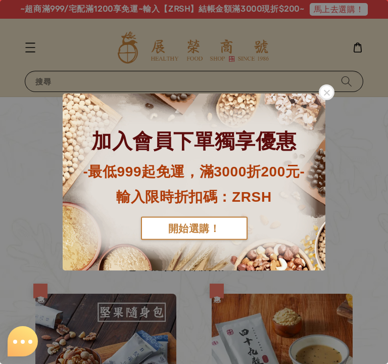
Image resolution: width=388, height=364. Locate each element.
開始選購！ (194, 228)
